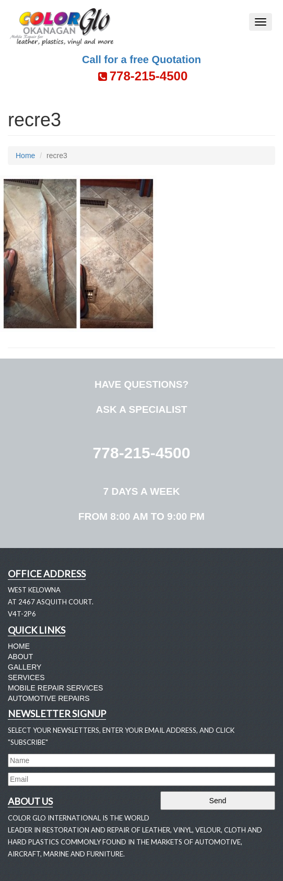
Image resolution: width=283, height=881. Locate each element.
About (20, 656)
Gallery (24, 667)
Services (26, 677)
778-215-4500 (142, 452)
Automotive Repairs (49, 698)
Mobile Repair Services (55, 688)
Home (25, 155)
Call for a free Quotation (141, 59)
